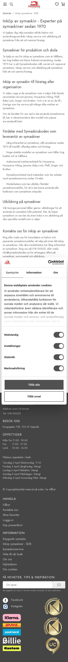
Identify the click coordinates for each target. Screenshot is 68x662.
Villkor (6, 505)
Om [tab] (55, 272)
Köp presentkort (12, 525)
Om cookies (10, 569)
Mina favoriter (11, 515)
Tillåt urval (34, 396)
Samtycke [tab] (12, 272)
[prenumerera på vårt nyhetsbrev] (28, 584)
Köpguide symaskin (14, 539)
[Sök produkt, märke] (11, 4)
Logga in (8, 520)
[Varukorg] (63, 4)
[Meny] (5, 4)
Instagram (12, 606)
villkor (52, 489)
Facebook (13, 600)
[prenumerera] (59, 584)
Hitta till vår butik (13, 554)
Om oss (7, 559)
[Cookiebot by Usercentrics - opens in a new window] (48, 262)
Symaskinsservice (13, 549)
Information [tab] (34, 272)
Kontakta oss (10, 510)
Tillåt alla (34, 384)
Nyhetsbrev (10, 564)
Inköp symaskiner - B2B (17, 544)
